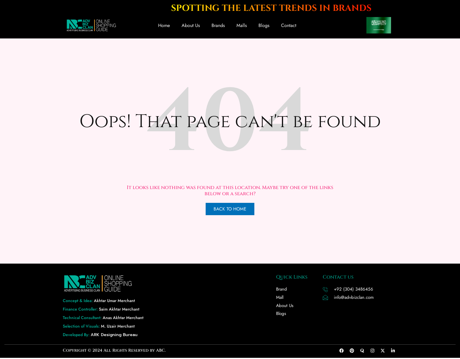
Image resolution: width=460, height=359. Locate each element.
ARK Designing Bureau (114, 336)
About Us (191, 25)
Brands (218, 25)
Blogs (263, 25)
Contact (288, 25)
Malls (241, 25)
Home (164, 25)
